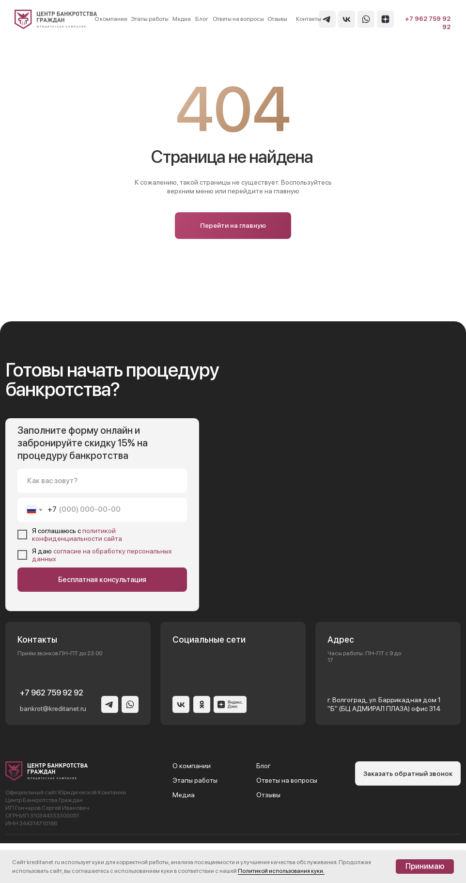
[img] (56, 19)
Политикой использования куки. (281, 870)
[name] (102, 481)
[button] (408, 773)
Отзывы (268, 795)
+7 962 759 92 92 (51, 692)
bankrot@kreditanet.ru (53, 708)
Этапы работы (194, 780)
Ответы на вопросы (286, 780)
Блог (263, 766)
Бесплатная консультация (102, 579)
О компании (191, 766)
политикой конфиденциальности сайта (77, 534)
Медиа (183, 795)
